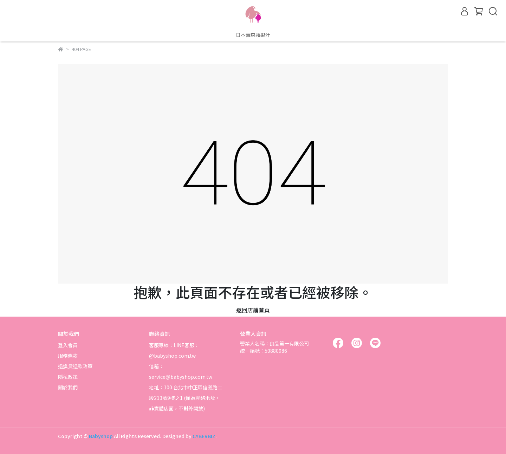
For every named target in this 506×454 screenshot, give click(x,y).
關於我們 (68, 387)
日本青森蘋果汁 (253, 34)
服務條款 (68, 355)
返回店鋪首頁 (253, 310)
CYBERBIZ (204, 436)
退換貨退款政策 (75, 366)
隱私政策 (68, 376)
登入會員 (68, 345)
